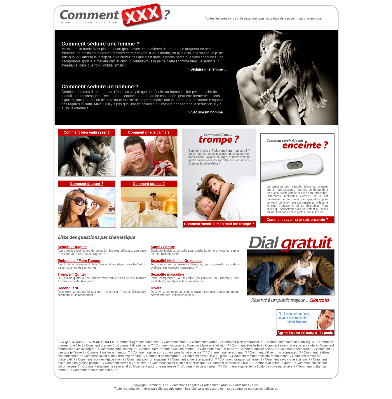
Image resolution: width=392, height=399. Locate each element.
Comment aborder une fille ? (230, 363)
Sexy (255, 385)
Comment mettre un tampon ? (108, 352)
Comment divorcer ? (170, 345)
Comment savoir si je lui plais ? (207, 356)
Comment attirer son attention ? (195, 359)
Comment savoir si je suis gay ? (287, 359)
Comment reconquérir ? (296, 349)
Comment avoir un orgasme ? (148, 359)
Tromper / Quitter (72, 274)
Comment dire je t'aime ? (149, 132)
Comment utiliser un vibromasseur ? (275, 352)
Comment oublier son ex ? (258, 349)
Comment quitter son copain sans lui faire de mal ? (169, 352)
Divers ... (158, 288)
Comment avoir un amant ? (200, 366)
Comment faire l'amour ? (117, 349)
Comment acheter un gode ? (273, 363)
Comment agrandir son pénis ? (139, 342)
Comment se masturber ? (164, 356)
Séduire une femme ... (208, 69)
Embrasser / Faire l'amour (79, 261)
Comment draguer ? (86, 184)
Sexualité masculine (167, 274)
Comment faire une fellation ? (208, 345)
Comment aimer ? (176, 342)
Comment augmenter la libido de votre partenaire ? (259, 366)
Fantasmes (241, 385)
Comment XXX (158, 385)
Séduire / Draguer (72, 247)
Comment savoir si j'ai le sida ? (127, 363)
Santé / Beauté (163, 247)
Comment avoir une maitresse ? (156, 366)
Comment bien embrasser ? (87, 132)
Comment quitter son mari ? (227, 352)
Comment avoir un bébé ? (218, 349)
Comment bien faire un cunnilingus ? (290, 342)
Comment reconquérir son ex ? (95, 370)
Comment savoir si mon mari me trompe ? (114, 356)
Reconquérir (68, 288)
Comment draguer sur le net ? (240, 359)
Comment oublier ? (149, 184)
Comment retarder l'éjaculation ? (101, 359)
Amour (225, 385)
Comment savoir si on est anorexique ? (180, 363)
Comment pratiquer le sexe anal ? (106, 366)
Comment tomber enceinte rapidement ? (261, 356)
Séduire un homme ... (209, 112)
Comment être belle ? (247, 345)
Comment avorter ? (205, 342)
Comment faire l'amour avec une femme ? (167, 349)
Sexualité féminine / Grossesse (177, 261)
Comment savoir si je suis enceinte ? (297, 220)
